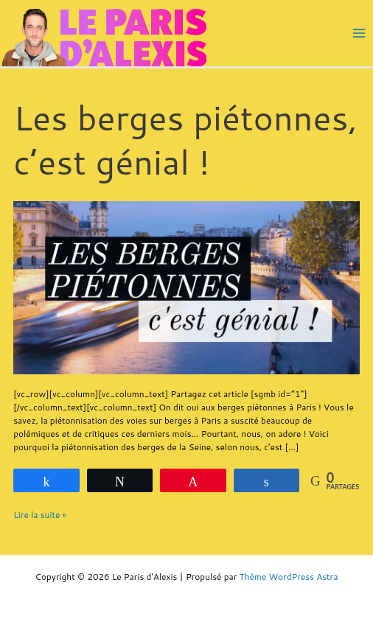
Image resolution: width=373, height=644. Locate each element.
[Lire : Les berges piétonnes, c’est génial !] (186, 286)
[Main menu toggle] (359, 33)
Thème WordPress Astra (289, 576)
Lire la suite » (39, 514)
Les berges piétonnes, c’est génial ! (185, 139)
